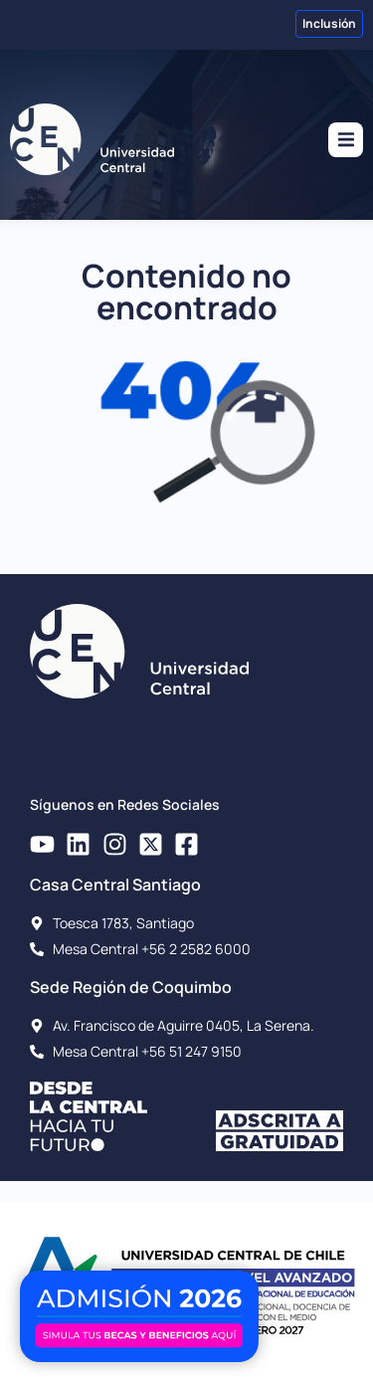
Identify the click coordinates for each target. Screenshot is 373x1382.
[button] (345, 139)
